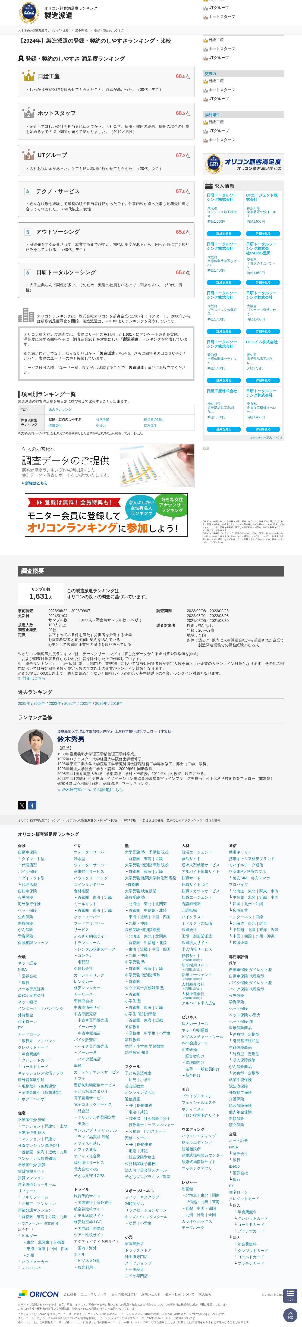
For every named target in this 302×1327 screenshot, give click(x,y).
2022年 (70, 703)
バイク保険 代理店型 (246, 989)
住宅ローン (27, 1021)
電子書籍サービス (89, 1098)
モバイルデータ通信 (246, 865)
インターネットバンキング (41, 1008)
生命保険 (25, 917)
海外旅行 (104, 1202)
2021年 (86, 703)
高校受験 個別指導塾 (142, 929)
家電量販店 (134, 1243)
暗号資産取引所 (31, 1079)
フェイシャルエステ (199, 1102)
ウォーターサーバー (91, 852)
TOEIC (134, 1118)
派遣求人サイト (195, 942)
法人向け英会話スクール (146, 1170)
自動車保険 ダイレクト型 (250, 969)
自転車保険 (27, 891)
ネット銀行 (27, 1002)
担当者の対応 (153, 419)
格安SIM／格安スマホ (247, 871)
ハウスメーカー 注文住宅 (38, 1223)
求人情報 (205, 1294)
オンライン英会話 (140, 1092)
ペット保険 (27, 910)
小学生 (165, 1033)
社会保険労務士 (157, 1118)
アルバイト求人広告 (199, 1003)
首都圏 (27, 1152)
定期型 (253, 1034)
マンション (31, 1126)
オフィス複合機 (87, 1156)
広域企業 (240, 910)
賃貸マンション (31, 1178)
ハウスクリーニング (91, 878)
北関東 (43, 1242)
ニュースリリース (94, 1294)
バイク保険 (27, 871)
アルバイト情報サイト (201, 871)
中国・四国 (58, 1249)
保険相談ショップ (33, 942)
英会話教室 (134, 1086)
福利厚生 (150, 426)
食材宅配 (81, 891)
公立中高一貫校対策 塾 (144, 988)
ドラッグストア (138, 1250)
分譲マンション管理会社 (39, 1145)
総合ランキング (60, 410)
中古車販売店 (85, 1014)
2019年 (117, 703)
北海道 (134, 904)
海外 (93, 1248)
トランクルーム (87, 942)
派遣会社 (189, 929)
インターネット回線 (246, 917)
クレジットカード (33, 1047)
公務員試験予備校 (140, 1163)
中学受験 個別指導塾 (142, 975)
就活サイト (191, 858)
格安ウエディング (197, 1142)
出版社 (83, 1124)
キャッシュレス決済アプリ (41, 1073)
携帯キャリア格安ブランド (252, 858)
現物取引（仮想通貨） (41, 1086)
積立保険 (236, 1125)
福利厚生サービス (89, 1162)
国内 (81, 1248)
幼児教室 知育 (137, 1052)
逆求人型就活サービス (201, 865)
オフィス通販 (85, 1149)
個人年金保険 (240, 1112)
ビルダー (29, 1235)
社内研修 (102, 419)
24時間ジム (134, 1203)
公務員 (134, 1131)
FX (20, 1028)
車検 (77, 1065)
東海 (41, 1152)
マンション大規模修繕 (37, 1158)
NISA (22, 969)
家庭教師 (132, 1040)
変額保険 (236, 1118)
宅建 (132, 1112)
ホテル (79, 1254)
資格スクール (136, 1138)
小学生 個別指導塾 (140, 1014)
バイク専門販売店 (93, 1046)
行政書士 (136, 1125)
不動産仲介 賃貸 (32, 1165)
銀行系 (27, 1041)
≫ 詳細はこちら (32, 678)
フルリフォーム (35, 1197)
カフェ (79, 1078)
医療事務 (144, 1105)
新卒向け (193, 1075)
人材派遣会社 (193, 995)
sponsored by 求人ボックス (266, 437)
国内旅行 (85, 1202)
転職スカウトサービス (201, 891)
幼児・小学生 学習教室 (144, 1046)
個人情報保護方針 (124, 1294)
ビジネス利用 (89, 1261)
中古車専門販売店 (93, 1020)
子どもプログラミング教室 (148, 1177)
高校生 (134, 1033)
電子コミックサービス (93, 1104)
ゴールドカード (35, 1066)
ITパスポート (155, 1131)
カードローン (29, 1034)
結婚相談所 (191, 1149)
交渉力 (101, 426)
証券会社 (29, 976)
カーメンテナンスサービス (96, 1072)
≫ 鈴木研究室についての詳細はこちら (90, 789)
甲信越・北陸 (155, 910)
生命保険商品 (240, 1047)
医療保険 (25, 923)
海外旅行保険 (29, 904)
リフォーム (27, 1191)
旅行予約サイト (87, 1196)
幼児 (132, 1079)
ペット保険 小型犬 (244, 1015)
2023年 (55, 703)
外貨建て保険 (240, 1092)
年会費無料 (31, 1054)
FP (131, 1105)
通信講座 (132, 1099)
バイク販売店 (85, 1040)
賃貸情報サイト (31, 1171)
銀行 (25, 982)
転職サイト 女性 (195, 884)
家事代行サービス (89, 871)
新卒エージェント (197, 976)
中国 (274, 897)
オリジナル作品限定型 (97, 1117)
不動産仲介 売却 (32, 1119)
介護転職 (189, 910)
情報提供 (55, 426)
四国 (236, 904)
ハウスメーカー (35, 1262)
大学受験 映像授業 (140, 891)
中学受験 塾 (135, 962)
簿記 (144, 1112)
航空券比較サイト (89, 1209)
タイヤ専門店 (136, 1276)
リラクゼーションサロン (146, 1210)
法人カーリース (195, 1023)
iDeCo (234, 1166)
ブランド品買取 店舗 (91, 1137)
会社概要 (70, 1294)
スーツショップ (138, 1263)
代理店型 (29, 865)
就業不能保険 (240, 1079)
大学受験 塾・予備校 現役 (147, 852)
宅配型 (83, 962)
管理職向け (195, 1062)
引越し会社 (83, 968)
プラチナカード (251, 1231)
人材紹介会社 (193, 986)
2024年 (39, 703)
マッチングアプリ (197, 1168)
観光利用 (85, 1267)
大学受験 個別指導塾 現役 (147, 865)
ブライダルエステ (197, 1096)
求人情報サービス (197, 949)
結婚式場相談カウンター (203, 1155)
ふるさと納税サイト (91, 936)
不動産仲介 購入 (32, 1132)
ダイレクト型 (33, 858)
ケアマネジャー (161, 1125)
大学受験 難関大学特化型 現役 (151, 878)
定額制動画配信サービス (95, 1085)
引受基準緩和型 (246, 1041)
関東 (216, 1195)
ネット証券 (27, 963)
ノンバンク (46, 1041)
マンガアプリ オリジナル (95, 1130)
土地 (63, 1126)
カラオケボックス (197, 1221)
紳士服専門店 (136, 1256)
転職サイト (191, 878)
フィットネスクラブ (142, 1197)
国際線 (98, 1228)
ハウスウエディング (199, 1136)
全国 (212, 1215)
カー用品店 (134, 1269)
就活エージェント (197, 852)
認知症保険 (238, 1086)
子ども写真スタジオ (91, 1091)
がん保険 (25, 929)
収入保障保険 (244, 1060)
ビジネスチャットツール (203, 1037)
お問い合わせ (151, 1294)
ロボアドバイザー (33, 1099)
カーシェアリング (89, 975)
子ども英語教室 (138, 1073)
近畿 (52, 1152)
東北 (30, 1242)
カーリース (83, 994)
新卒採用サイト (195, 967)
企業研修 (189, 1049)
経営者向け (195, 1056)
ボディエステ (193, 1109)
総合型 (83, 1111)
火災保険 (25, 897)
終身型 (238, 1034)
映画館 (187, 1189)
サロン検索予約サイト (201, 1115)
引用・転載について (179, 1294)
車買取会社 (83, 1001)
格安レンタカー (87, 988)
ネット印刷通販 (195, 1030)
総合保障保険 (240, 1105)
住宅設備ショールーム (37, 1184)
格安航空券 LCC (88, 1222)
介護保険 (236, 1099)
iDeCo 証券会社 (31, 995)
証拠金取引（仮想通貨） (43, 1092)
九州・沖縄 (138, 923)
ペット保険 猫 (241, 1021)
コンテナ (85, 955)
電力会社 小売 (86, 1169)
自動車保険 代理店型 (246, 976)
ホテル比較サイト (89, 1215)
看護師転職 (191, 904)
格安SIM (240, 878)
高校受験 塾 (135, 897)
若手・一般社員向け (202, 1069)
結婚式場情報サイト (199, 1162)
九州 (63, 1152)
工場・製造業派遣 (197, 936)
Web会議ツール (195, 1043)
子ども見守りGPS (89, 1175)
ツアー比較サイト (89, 1235)
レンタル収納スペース (97, 949)
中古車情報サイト (89, 1007)
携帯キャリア (240, 852)
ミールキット (85, 904)
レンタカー (83, 981)
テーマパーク (193, 1227)
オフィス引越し (87, 1143)
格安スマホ (260, 878)
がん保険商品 (240, 1066)
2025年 (24, 703)
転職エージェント (197, 897)
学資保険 (25, 936)
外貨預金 (25, 1015)
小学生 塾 (133, 1001)
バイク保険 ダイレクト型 (250, 982)
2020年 (101, 703)
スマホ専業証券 (31, 989)
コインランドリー (89, 884)
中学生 (149, 1033)
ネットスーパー (87, 917)
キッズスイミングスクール (146, 1217)
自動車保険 (27, 852)
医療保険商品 (240, 1028)
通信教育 (132, 1026)
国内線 (83, 1228)
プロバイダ (238, 884)
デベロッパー (33, 1268)
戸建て (50, 1126)
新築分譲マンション (35, 1210)
